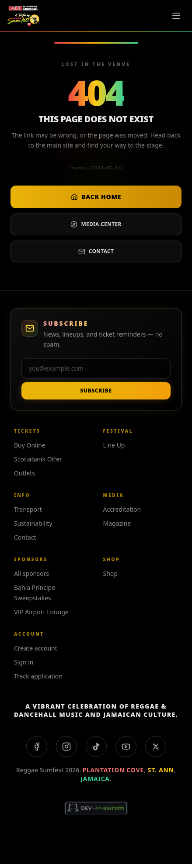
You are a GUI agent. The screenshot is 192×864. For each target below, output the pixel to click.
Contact (96, 251)
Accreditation (122, 509)
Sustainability (33, 523)
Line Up (114, 445)
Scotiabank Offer (38, 459)
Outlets (24, 473)
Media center (95, 224)
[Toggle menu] (176, 15)
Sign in (23, 662)
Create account (35, 648)
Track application (38, 676)
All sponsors (31, 573)
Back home (96, 197)
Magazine (117, 523)
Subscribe (96, 390)
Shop (110, 573)
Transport (28, 509)
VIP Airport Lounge (41, 612)
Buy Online (29, 445)
